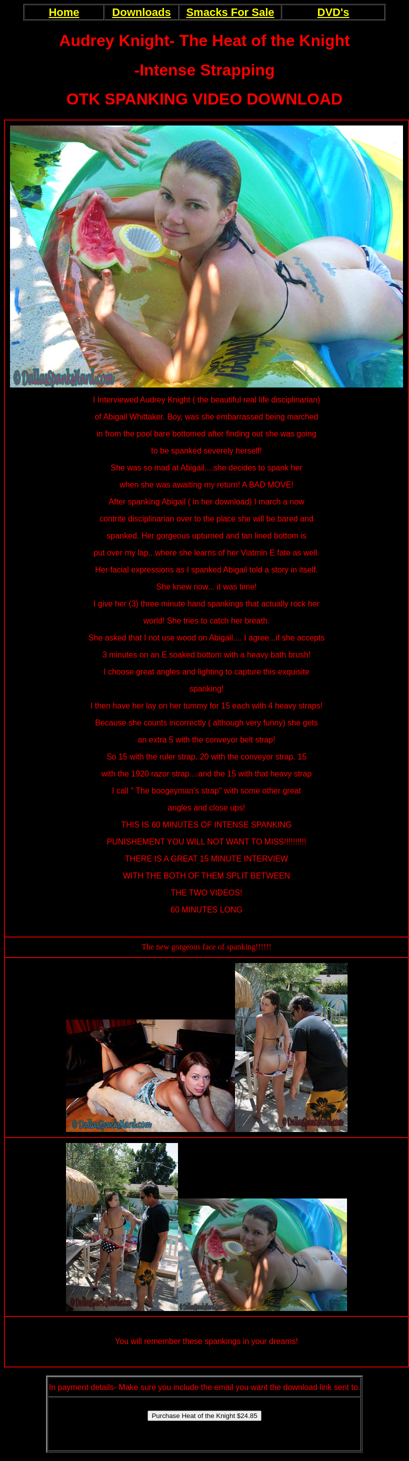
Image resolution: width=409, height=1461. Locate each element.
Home (63, 12)
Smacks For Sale (230, 12)
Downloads (141, 12)
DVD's (334, 12)
